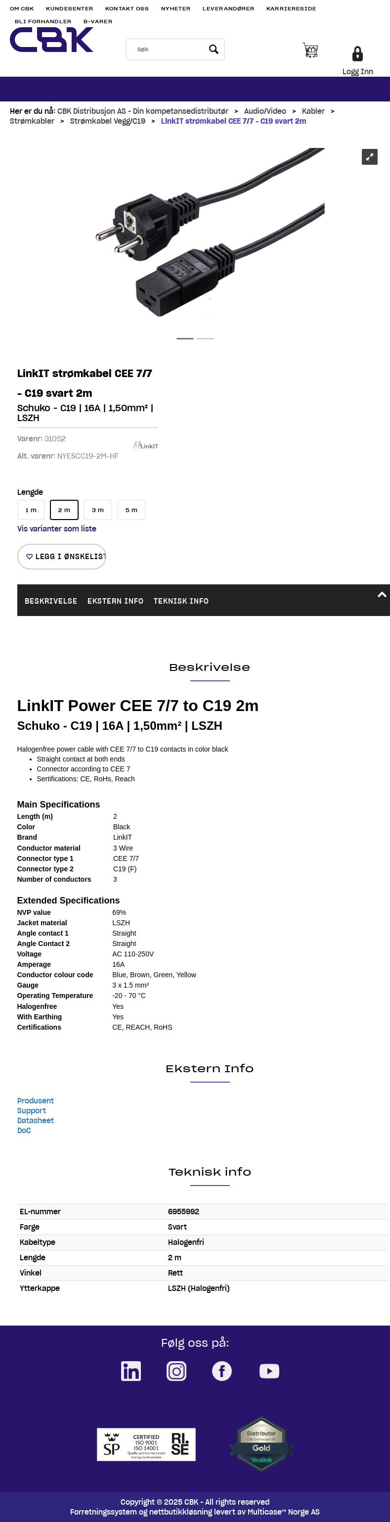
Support (31, 1110)
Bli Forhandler (43, 21)
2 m (64, 510)
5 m (131, 510)
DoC (24, 1130)
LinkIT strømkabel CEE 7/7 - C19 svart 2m (233, 121)
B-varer (98, 21)
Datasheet (35, 1120)
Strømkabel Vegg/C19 (107, 121)
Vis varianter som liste (56, 528)
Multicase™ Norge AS (284, 1512)
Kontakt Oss (127, 8)
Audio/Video (265, 111)
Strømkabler (32, 121)
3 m (98, 510)
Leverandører (229, 8)
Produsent (35, 1100)
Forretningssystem (103, 1512)
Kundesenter (69, 8)
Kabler (313, 111)
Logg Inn (358, 71)
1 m (31, 510)
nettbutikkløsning (180, 1512)
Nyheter (176, 8)
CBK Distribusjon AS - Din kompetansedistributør (142, 111)
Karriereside (291, 8)
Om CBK (22, 8)
